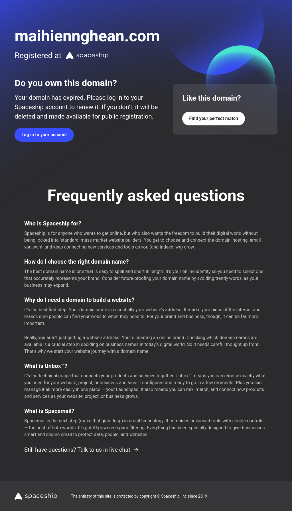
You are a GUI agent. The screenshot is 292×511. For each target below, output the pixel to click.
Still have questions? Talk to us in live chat (81, 449)
